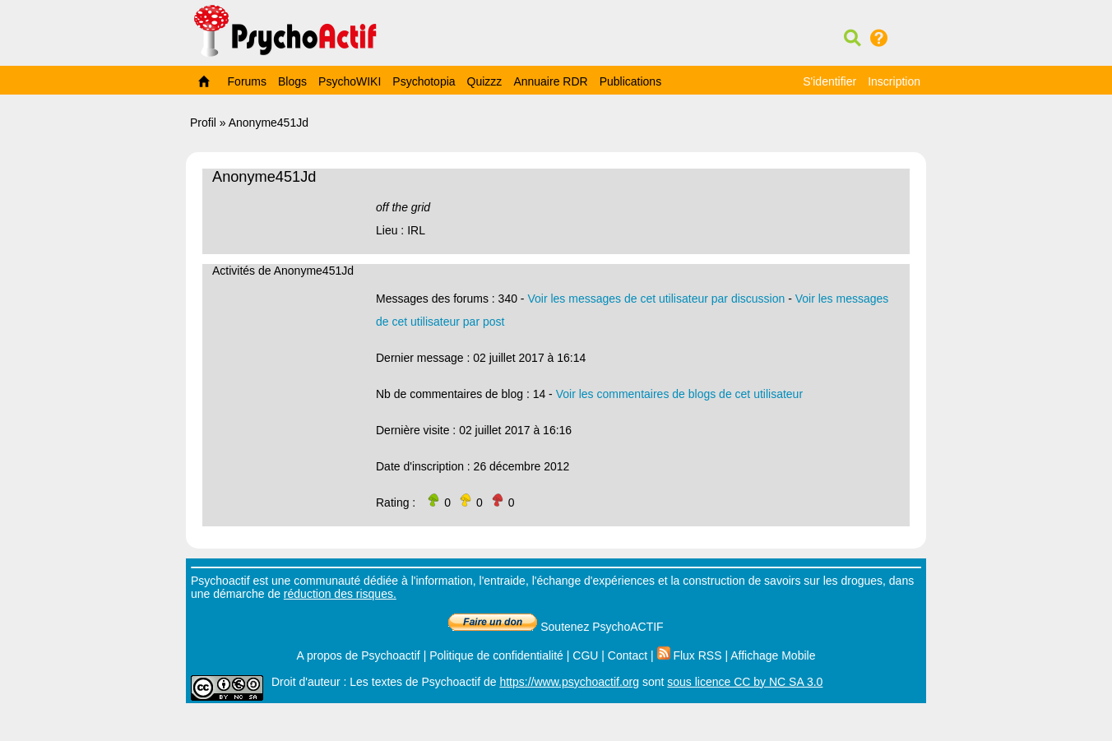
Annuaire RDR (550, 81)
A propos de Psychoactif (358, 655)
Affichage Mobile (772, 655)
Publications (631, 81)
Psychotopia (423, 81)
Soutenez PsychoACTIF (555, 626)
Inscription (894, 81)
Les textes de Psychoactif (415, 681)
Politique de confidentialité (496, 655)
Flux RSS (689, 655)
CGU (585, 655)
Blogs (292, 81)
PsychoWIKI (349, 81)
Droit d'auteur (306, 681)
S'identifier (829, 81)
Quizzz (485, 81)
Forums (247, 81)
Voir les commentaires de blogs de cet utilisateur (679, 394)
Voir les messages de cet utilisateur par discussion (656, 298)
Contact (627, 655)
